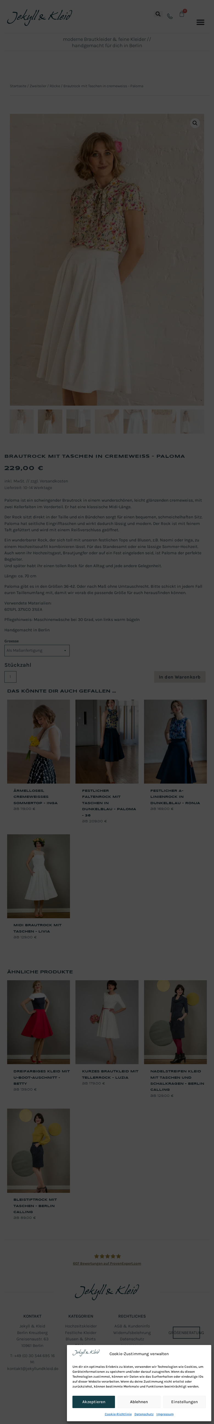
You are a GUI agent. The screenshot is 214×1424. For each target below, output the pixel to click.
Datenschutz (144, 1414)
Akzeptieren (93, 1401)
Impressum (165, 1414)
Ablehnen (139, 1401)
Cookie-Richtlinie (118, 1414)
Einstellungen (184, 1401)
